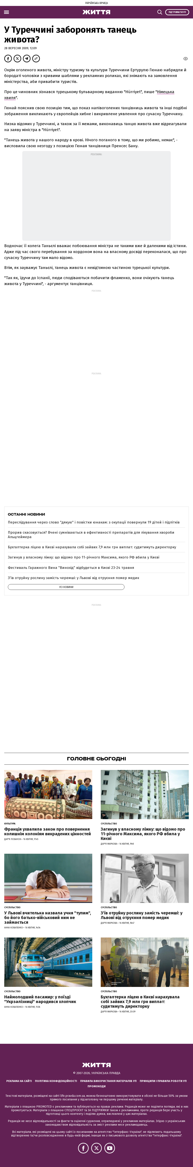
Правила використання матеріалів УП (108, 1081)
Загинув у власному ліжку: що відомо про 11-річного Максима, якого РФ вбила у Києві (83, 557)
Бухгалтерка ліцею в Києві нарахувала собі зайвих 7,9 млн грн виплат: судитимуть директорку (92, 547)
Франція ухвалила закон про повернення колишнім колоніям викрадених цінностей (47, 831)
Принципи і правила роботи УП (163, 1081)
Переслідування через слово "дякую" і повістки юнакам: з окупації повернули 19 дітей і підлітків (94, 522)
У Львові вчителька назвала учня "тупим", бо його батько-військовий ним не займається (47, 917)
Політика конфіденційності (56, 1081)
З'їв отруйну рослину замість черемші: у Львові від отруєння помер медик (73, 578)
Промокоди (97, 1086)
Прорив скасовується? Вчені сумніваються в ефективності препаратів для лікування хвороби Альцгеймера (91, 534)
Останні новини (26, 514)
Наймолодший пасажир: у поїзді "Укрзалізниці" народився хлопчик (40, 999)
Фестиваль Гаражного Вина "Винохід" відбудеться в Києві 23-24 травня (71, 567)
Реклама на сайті (19, 1081)
